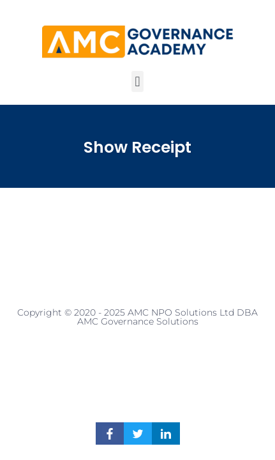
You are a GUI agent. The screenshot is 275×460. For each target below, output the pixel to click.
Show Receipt (137, 147)
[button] (137, 81)
